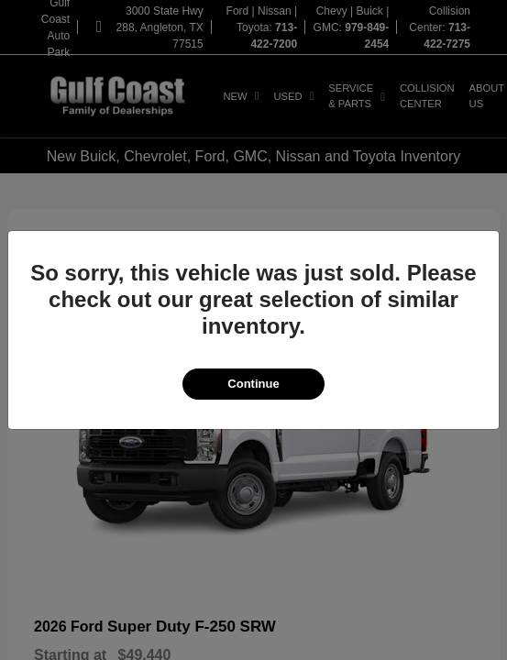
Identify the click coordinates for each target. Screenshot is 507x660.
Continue (253, 383)
